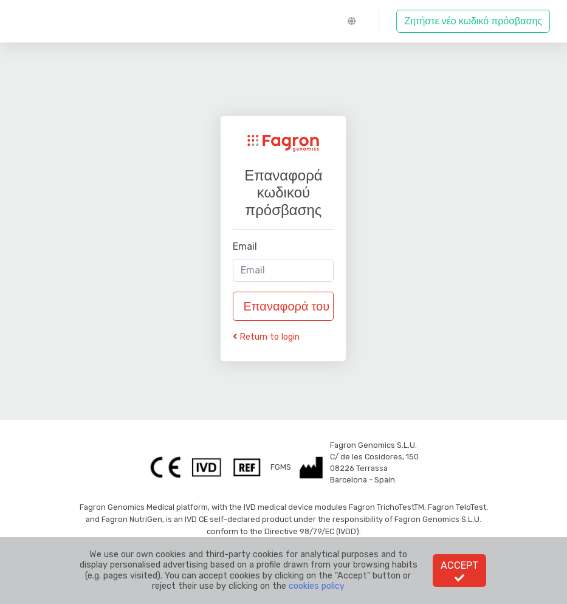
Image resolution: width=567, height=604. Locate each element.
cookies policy (317, 586)
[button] (354, 21)
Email (245, 246)
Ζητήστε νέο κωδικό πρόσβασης (473, 21)
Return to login (266, 337)
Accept (459, 571)
